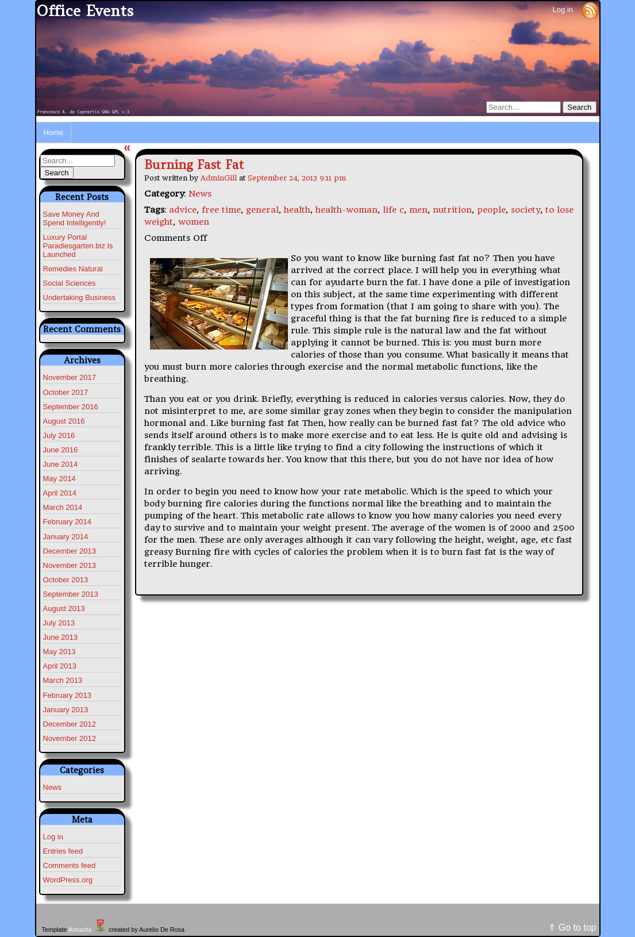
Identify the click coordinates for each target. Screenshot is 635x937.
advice (183, 210)
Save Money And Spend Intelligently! (74, 218)
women (193, 222)
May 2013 (59, 651)
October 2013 (65, 579)
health (297, 210)
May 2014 (59, 478)
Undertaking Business (79, 297)
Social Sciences (69, 283)
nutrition (452, 210)
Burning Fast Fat (194, 165)
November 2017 (70, 377)
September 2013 (70, 594)
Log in (562, 9)
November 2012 (70, 738)
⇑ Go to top (572, 927)
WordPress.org (68, 879)
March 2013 (63, 680)
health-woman (346, 210)
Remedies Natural (73, 268)
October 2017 (65, 392)
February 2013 (67, 695)
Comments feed (69, 865)
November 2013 (70, 565)
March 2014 (63, 507)
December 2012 (70, 724)
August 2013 (64, 608)
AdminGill (219, 178)
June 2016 (60, 450)
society (525, 210)
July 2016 (59, 435)
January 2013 (65, 709)
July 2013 (59, 623)
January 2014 (65, 536)
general (262, 210)
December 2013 (70, 551)
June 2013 (60, 637)
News (52, 787)
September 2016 (70, 406)
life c (393, 210)
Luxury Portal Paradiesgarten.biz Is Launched (78, 246)
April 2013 (60, 666)
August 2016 (64, 421)
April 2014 (60, 493)
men (418, 210)
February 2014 (67, 521)
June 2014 (60, 464)
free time (221, 210)
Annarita (79, 929)
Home (54, 132)
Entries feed (63, 851)
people (491, 210)
